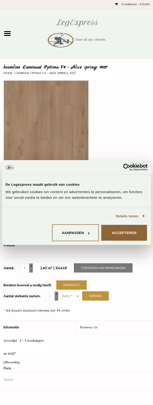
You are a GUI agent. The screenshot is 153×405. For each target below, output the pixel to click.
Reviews (88, 327)
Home (8, 73)
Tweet (8, 379)
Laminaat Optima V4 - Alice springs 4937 (45, 73)
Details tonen (127, 216)
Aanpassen (76, 233)
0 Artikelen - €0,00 (132, 4)
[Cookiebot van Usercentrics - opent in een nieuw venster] (127, 167)
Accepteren (124, 233)
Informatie (11, 327)
